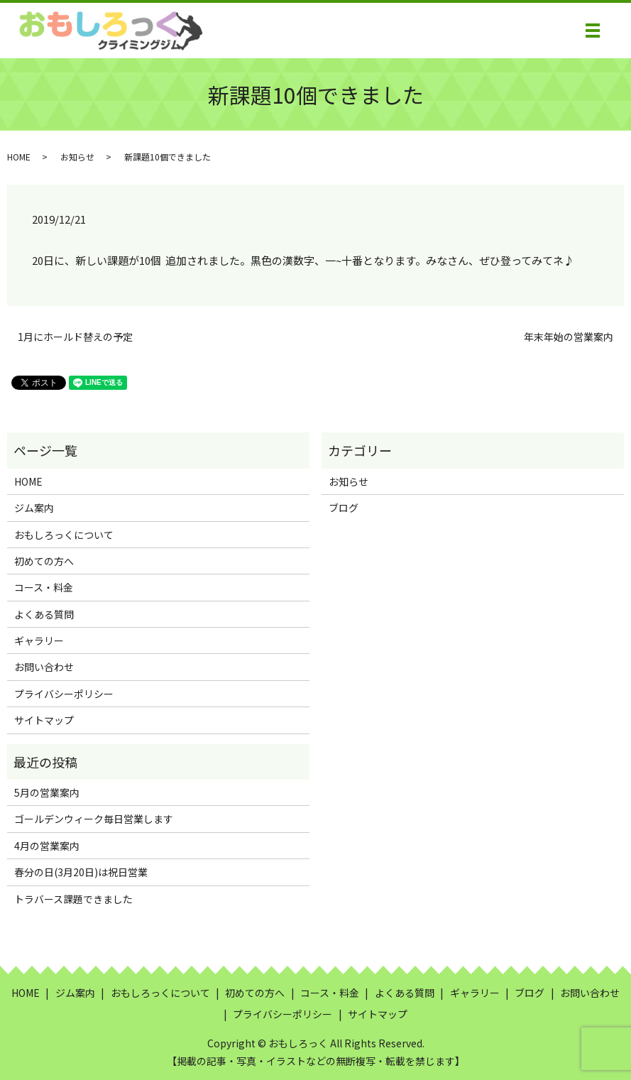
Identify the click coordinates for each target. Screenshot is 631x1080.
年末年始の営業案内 (568, 337)
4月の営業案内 (46, 846)
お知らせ (77, 157)
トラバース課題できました (73, 899)
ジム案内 (34, 508)
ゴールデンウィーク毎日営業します (93, 819)
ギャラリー (39, 640)
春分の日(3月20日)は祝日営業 (81, 872)
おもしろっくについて (64, 535)
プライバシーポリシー (64, 694)
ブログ (343, 508)
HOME (19, 157)
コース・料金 (43, 587)
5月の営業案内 (46, 792)
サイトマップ (44, 720)
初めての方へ (44, 561)
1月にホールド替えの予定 (75, 337)
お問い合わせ (44, 667)
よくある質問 (44, 614)
